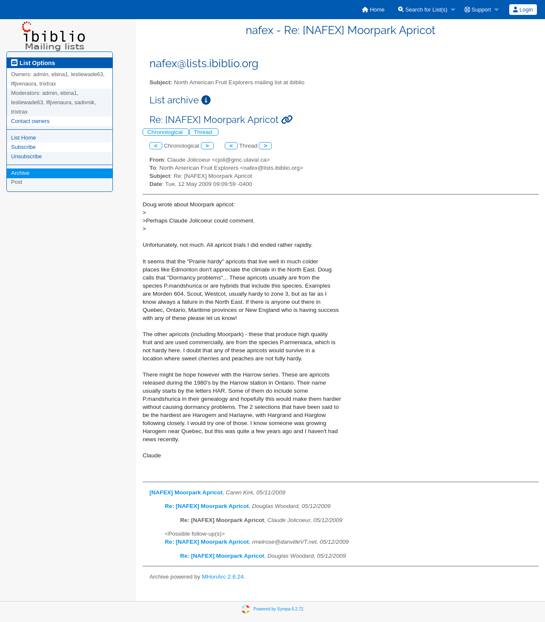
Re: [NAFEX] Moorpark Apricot (207, 506)
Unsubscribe (26, 156)
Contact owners (30, 121)
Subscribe (23, 147)
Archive (20, 173)
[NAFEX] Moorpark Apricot (186, 492)
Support (478, 9)
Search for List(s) (422, 9)
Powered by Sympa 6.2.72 (278, 608)
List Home (23, 137)
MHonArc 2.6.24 (223, 576)
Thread (204, 132)
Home (373, 9)
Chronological (165, 132)
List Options (33, 63)
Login (523, 9)
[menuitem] (373, 9)
